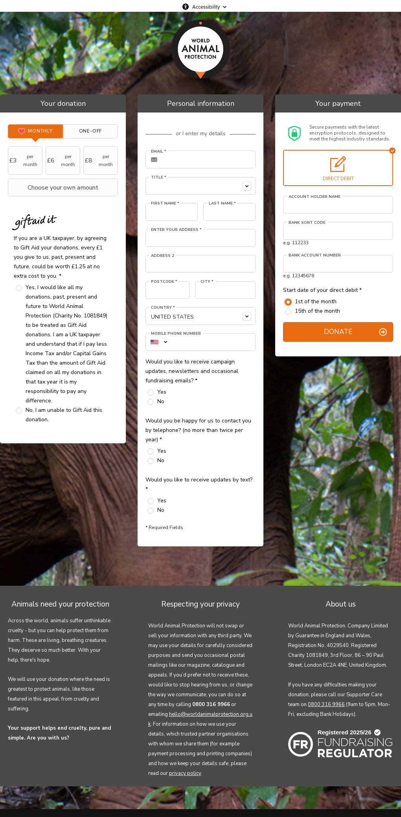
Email (158, 151)
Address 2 (162, 255)
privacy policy (185, 773)
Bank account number (315, 255)
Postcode (164, 281)
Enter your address (176, 229)
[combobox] (200, 186)
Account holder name (314, 196)
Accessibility (206, 6)
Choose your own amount (54, 187)
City (206, 281)
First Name (165, 203)
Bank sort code (307, 222)
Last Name (222, 203)
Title (158, 177)
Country (163, 307)
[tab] (35, 131)
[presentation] (35, 131)
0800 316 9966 (326, 704)
